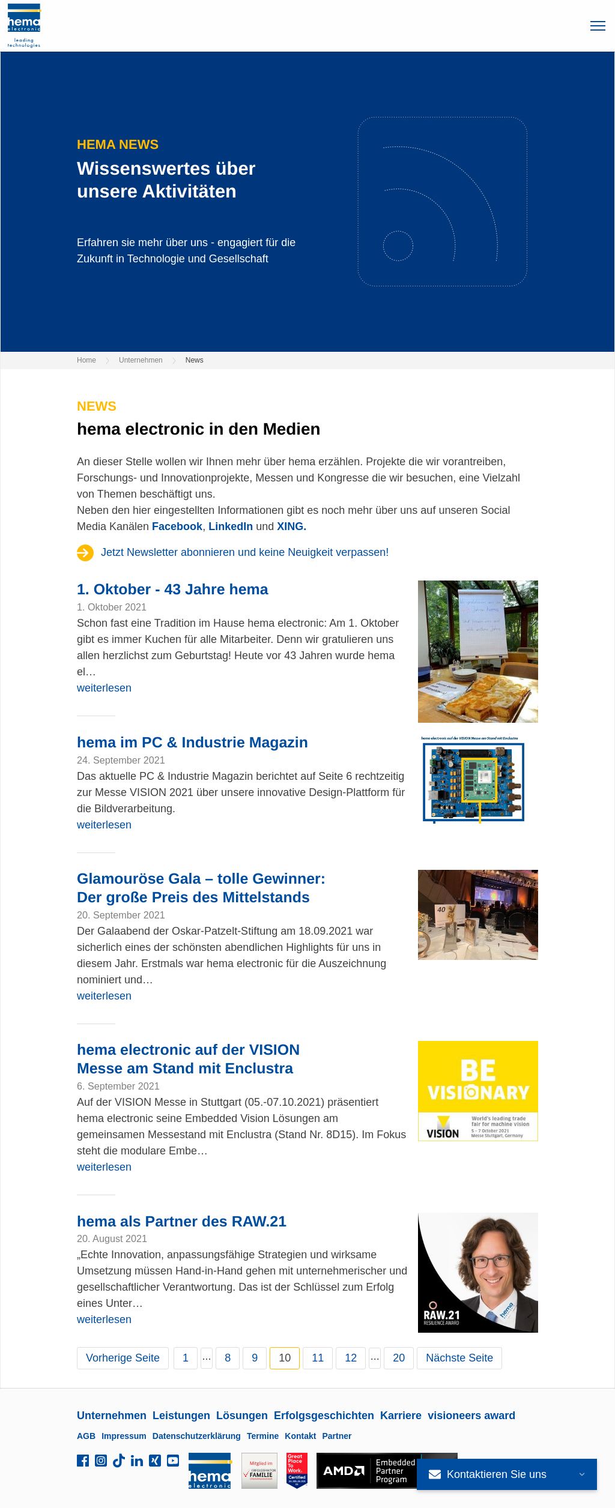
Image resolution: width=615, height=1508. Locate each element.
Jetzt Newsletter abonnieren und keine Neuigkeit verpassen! (245, 552)
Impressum (124, 1436)
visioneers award (471, 1416)
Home (86, 360)
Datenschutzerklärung (197, 1436)
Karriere (401, 1416)
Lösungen (242, 1416)
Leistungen (181, 1416)
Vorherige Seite (123, 1358)
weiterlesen (104, 688)
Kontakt (300, 1436)
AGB (86, 1436)
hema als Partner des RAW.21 (181, 1221)
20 (399, 1358)
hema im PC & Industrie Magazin (192, 742)
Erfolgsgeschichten (324, 1416)
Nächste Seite (459, 1358)
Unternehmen (141, 360)
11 (318, 1358)
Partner (336, 1436)
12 (351, 1358)
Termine (263, 1436)
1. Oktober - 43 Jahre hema (172, 589)
